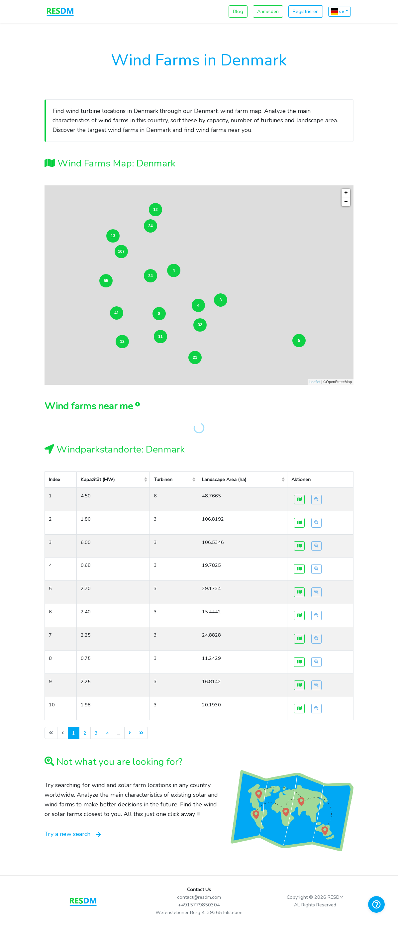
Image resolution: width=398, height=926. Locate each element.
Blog (238, 11)
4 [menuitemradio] (107, 733)
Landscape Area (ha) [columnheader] (224, 479)
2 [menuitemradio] (84, 733)
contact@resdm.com (199, 897)
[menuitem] (129, 733)
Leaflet (314, 382)
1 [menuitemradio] (73, 733)
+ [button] (346, 193)
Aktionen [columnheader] (301, 479)
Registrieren (306, 11)
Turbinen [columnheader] (163, 479)
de (338, 11)
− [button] (346, 202)
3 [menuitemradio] (96, 733)
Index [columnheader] (54, 479)
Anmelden (268, 11)
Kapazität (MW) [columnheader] (98, 479)
